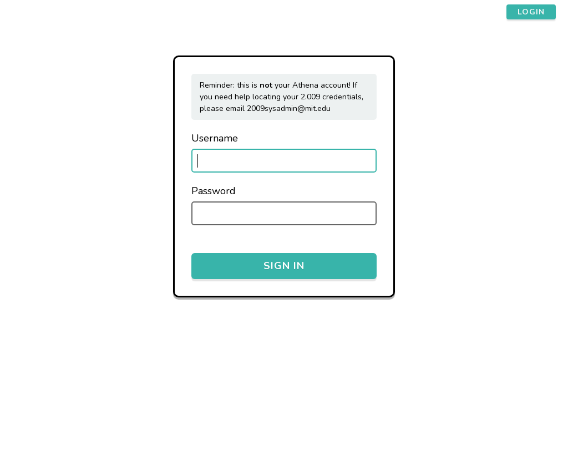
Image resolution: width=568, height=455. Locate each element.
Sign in (284, 265)
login (531, 12)
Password (213, 191)
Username (214, 138)
